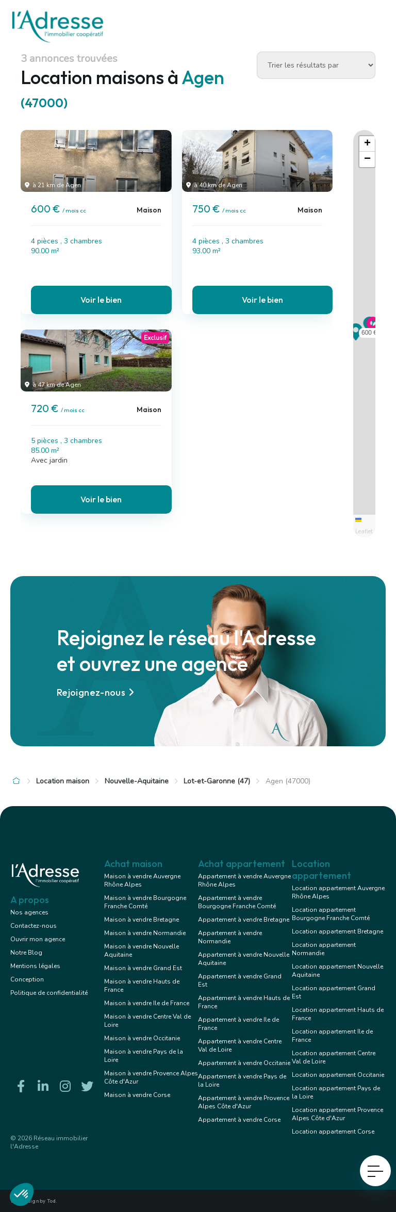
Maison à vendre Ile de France (146, 1003)
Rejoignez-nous (97, 692)
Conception (27, 979)
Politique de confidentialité (49, 993)
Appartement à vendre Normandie (230, 937)
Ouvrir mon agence (37, 939)
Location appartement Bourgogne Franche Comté (331, 914)
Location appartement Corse (333, 1131)
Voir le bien (101, 299)
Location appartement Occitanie (338, 1075)
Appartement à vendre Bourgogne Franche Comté (237, 902)
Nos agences (29, 912)
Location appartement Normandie (324, 949)
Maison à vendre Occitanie (142, 1038)
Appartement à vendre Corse (239, 1120)
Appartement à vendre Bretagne (243, 919)
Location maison (62, 781)
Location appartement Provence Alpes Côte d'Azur (337, 1114)
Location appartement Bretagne (337, 931)
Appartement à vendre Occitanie (244, 1063)
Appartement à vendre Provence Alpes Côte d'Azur (243, 1102)
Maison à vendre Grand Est (143, 968)
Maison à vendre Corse (137, 1095)
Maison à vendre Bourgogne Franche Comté (145, 902)
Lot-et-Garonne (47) (217, 781)
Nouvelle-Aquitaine (137, 781)
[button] (356, 337)
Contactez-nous (33, 926)
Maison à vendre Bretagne (141, 919)
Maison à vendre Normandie (145, 933)
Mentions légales (35, 966)
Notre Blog (26, 952)
